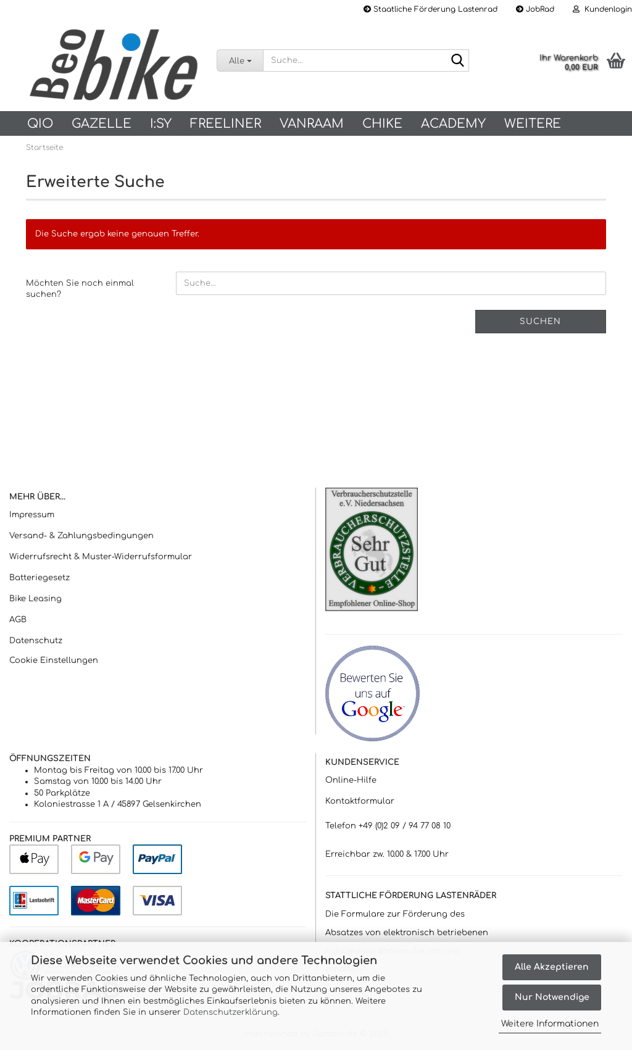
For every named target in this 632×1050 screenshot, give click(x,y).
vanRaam (312, 124)
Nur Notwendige (552, 997)
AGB (18, 619)
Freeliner (225, 124)
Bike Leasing (35, 598)
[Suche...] (240, 60)
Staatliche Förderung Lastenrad (430, 9)
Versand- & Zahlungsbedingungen (81, 535)
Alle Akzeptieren (552, 967)
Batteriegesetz (39, 577)
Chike (382, 124)
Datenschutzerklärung (230, 1012)
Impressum (31, 514)
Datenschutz (35, 640)
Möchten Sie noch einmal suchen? (80, 289)
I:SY (161, 124)
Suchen (540, 321)
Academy (453, 124)
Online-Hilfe (350, 780)
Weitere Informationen (550, 1023)
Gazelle (101, 124)
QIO (40, 124)
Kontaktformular (359, 801)
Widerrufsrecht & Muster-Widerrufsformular (100, 556)
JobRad (535, 9)
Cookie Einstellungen (53, 660)
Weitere (532, 124)
